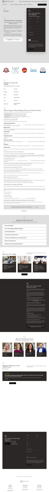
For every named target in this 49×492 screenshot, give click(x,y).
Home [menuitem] (3, 4)
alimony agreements (10, 138)
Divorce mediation (6, 150)
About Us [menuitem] (6, 4)
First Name (29, 18)
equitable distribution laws (12, 134)
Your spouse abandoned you (7, 195)
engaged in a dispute (22, 125)
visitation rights (42, 320)
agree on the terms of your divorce (14, 125)
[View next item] (27, 75)
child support (31, 146)
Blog (28, 443)
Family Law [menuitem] (12, 4)
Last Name (37, 18)
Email (37, 21)
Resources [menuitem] (25, 4)
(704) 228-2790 (39, 456)
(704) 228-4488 (25, 456)
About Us (20, 443)
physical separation (29, 161)
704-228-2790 (44, 1)
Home (17, 443)
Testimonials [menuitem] (28, 4)
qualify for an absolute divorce (25, 179)
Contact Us (31, 443)
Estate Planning (25, 443)
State (29, 29)
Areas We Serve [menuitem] (21, 4)
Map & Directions (10, 456)
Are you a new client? (30, 32)
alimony (38, 320)
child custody (36, 320)
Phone (29, 21)
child (10, 31)
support (16, 31)
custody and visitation (25, 142)
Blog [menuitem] (31, 4)
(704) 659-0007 (14, 411)
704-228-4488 (34, 1)
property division (28, 321)
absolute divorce (16, 161)
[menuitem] (3, 467)
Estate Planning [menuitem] (16, 4)
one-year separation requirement (22, 199)
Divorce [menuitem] (9, 4)
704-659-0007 (25, 1)
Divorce (22, 443)
